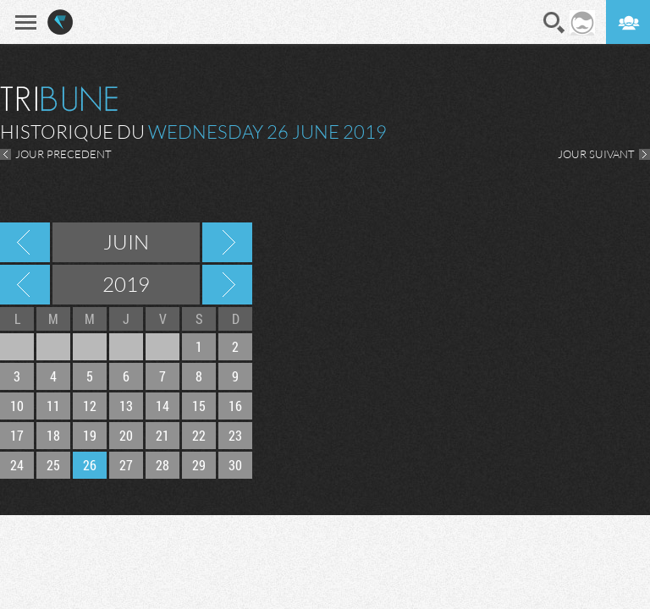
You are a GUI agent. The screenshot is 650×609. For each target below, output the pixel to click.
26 (89, 465)
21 (162, 435)
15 (199, 405)
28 (162, 465)
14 (162, 405)
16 (235, 405)
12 (89, 405)
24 (17, 465)
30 (235, 465)
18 (53, 435)
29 (199, 465)
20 (126, 435)
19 (89, 435)
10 (17, 405)
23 (235, 435)
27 (126, 465)
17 (17, 435)
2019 (126, 284)
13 (126, 405)
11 (53, 405)
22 (199, 435)
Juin (126, 242)
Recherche (554, 23)
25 (53, 465)
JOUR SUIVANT (596, 154)
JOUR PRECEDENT (63, 154)
